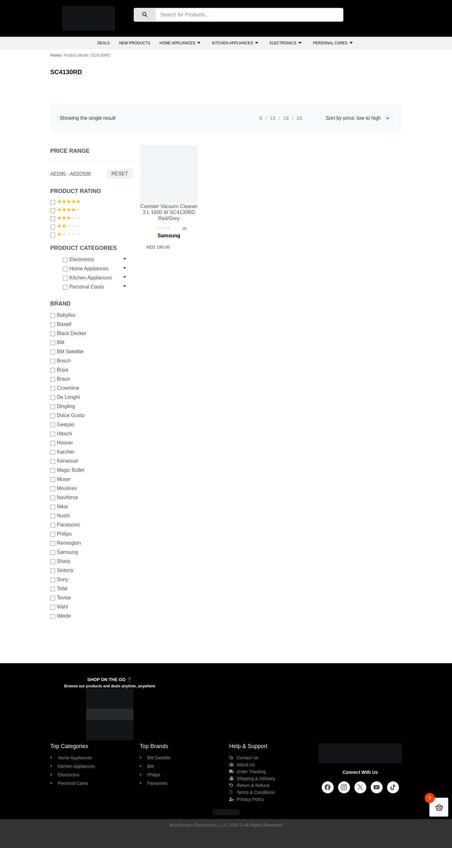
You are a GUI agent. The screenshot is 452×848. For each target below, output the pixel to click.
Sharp (60, 561)
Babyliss (63, 315)
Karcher (62, 452)
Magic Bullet (67, 470)
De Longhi (65, 397)
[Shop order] (356, 118)
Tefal (58, 589)
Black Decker (68, 333)
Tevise (60, 598)
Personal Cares (333, 43)
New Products (134, 43)
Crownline (64, 388)
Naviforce (64, 497)
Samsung (64, 552)
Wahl (59, 607)
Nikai (59, 506)
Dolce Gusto (67, 415)
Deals (103, 43)
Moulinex (63, 488)
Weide (60, 616)
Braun (60, 379)
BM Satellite (66, 352)
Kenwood (64, 461)
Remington (65, 543)
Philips (61, 534)
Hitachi (61, 434)
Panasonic (65, 525)
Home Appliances (180, 43)
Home (55, 55)
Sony (59, 579)
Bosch (60, 361)
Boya (59, 370)
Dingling (62, 406)
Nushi (60, 516)
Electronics (286, 43)
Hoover (61, 443)
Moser (60, 479)
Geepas (62, 424)
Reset (119, 173)
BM (57, 342)
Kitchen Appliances (235, 43)
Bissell (60, 324)
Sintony (61, 570)
